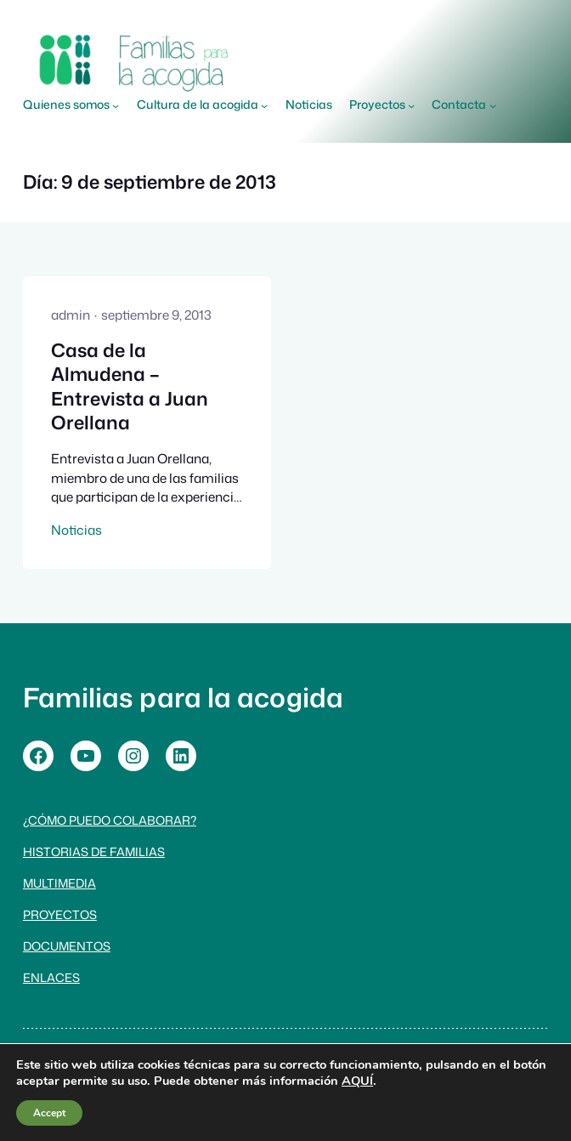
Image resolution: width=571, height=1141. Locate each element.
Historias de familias (94, 851)
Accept (49, 1113)
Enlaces (51, 977)
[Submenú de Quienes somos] (115, 105)
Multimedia (59, 883)
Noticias (76, 529)
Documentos (66, 946)
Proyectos (60, 914)
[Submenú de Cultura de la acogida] (264, 105)
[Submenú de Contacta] (492, 105)
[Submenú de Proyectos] (411, 105)
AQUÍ (357, 1080)
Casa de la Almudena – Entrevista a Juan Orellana (129, 386)
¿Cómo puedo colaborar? (109, 820)
